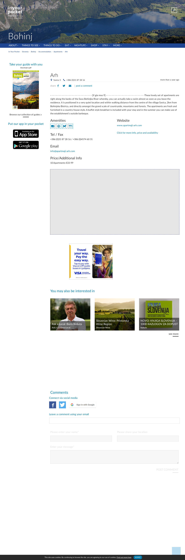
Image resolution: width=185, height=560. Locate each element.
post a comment (84, 86)
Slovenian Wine (103, 328)
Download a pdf (25, 68)
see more (173, 334)
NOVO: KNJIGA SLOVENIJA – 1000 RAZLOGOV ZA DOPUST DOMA (159, 323)
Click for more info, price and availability (137, 133)
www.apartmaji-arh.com (129, 125)
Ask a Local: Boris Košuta (67, 324)
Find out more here (124, 557)
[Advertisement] (114, 62)
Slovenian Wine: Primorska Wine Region (112, 323)
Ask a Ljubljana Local (61, 328)
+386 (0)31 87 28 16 (75, 80)
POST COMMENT (167, 458)
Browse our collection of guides (25, 115)
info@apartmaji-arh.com (62, 151)
